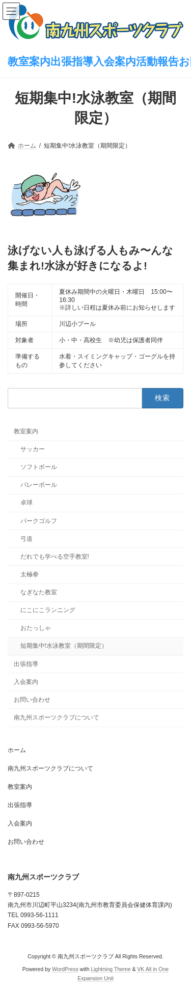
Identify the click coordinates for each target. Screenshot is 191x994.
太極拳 (29, 574)
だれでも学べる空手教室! (54, 556)
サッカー (32, 449)
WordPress (65, 969)
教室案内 (26, 431)
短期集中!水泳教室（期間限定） (63, 645)
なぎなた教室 (38, 592)
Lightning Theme (110, 969)
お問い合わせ (32, 699)
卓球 (26, 502)
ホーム (17, 750)
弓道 (26, 538)
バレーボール (38, 484)
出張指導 (26, 664)
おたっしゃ (35, 627)
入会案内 (26, 681)
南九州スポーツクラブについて (56, 717)
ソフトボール (38, 467)
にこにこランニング (47, 610)
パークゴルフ (38, 520)
